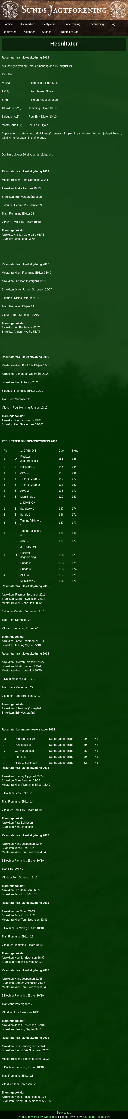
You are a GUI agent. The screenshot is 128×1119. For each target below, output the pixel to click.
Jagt (113, 24)
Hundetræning (71, 24)
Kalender (29, 31)
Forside (8, 24)
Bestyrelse (49, 24)
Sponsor (47, 31)
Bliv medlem (27, 24)
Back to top (64, 1112)
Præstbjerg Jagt (69, 31)
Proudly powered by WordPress (38, 1116)
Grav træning (96, 24)
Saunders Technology (96, 1116)
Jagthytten (10, 31)
